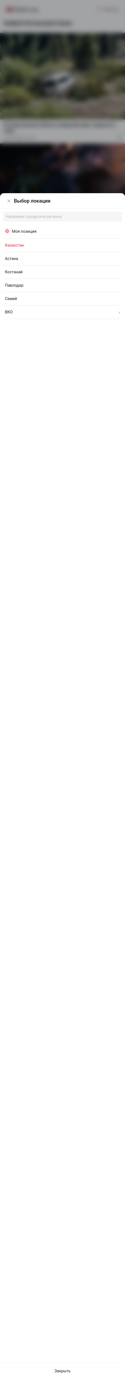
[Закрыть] (9, 201)
